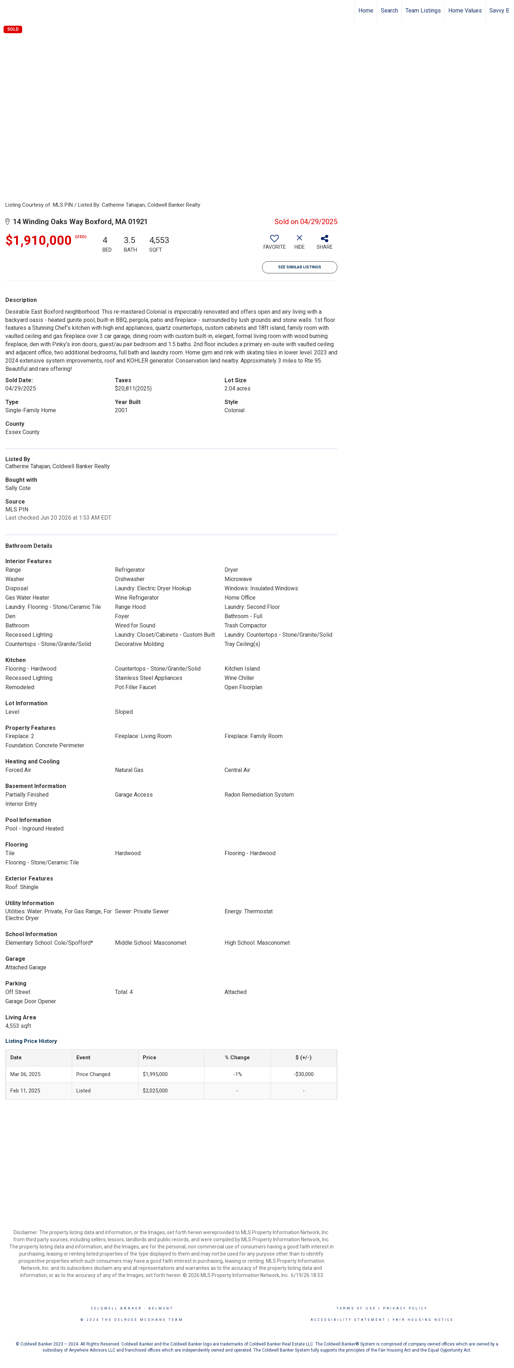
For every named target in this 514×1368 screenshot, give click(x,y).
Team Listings (423, 10)
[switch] (274, 245)
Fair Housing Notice (423, 1320)
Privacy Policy (405, 1308)
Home (365, 10)
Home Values (465, 10)
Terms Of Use (356, 1308)
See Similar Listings (299, 267)
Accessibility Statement (348, 1320)
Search (389, 10)
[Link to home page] (9, 10)
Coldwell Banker (116, 1308)
